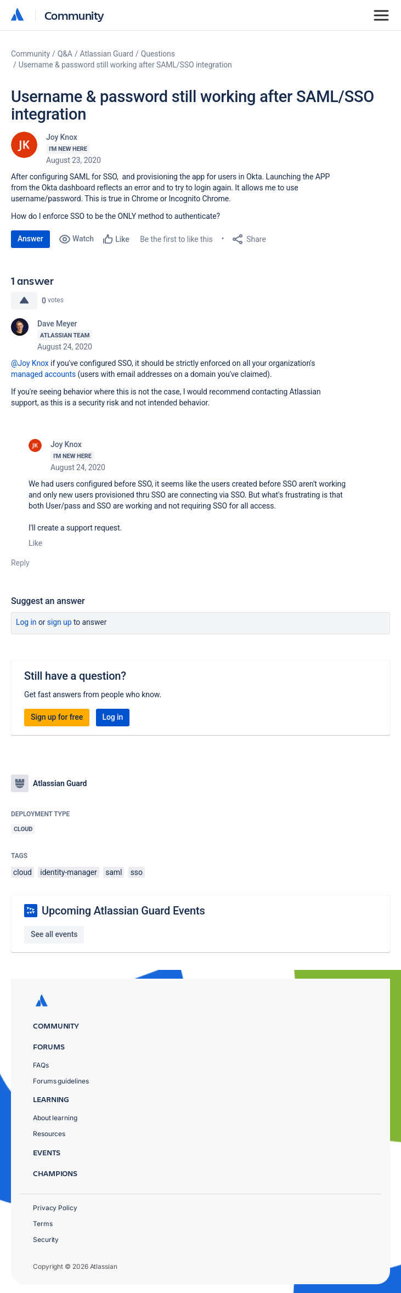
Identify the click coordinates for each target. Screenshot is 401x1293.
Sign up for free (57, 717)
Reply (20, 562)
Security (46, 1239)
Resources (49, 1134)
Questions (158, 53)
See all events (54, 934)
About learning (55, 1118)
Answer (30, 238)
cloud (22, 872)
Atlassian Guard (106, 53)
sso (137, 872)
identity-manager (68, 872)
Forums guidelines (61, 1081)
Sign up (59, 622)
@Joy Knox (30, 363)
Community (74, 15)
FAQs (41, 1065)
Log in (26, 622)
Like (35, 543)
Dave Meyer (57, 323)
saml (113, 872)
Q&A (65, 53)
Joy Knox (61, 137)
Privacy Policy (55, 1208)
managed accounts (43, 374)
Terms (43, 1223)
